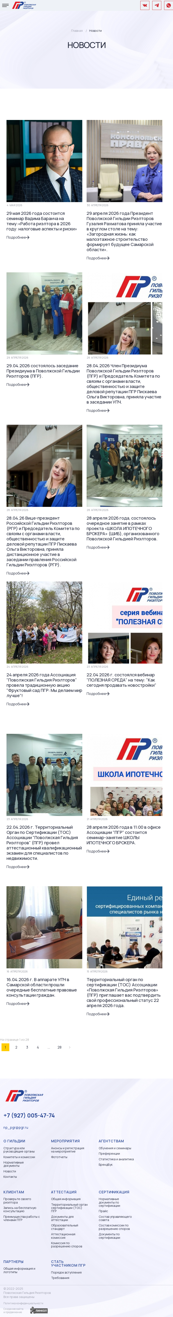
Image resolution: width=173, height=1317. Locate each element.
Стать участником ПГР (68, 1263)
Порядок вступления (66, 1272)
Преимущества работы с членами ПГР (21, 1218)
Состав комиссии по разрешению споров (114, 1227)
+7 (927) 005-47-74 (29, 1115)
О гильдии (14, 1141)
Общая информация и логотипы (19, 1270)
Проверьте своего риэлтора (17, 1200)
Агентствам (111, 1141)
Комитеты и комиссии (19, 1157)
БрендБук (106, 1164)
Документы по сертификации (109, 1235)
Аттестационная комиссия (63, 1235)
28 (59, 1047)
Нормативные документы (13, 1164)
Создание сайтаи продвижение (13, 1310)
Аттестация (64, 1192)
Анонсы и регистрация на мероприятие (67, 1149)
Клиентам (13, 1192)
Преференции (109, 1153)
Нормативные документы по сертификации (109, 1202)
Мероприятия (65, 1141)
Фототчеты (59, 1157)
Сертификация (114, 1192)
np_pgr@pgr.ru (15, 1127)
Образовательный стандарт (64, 1227)
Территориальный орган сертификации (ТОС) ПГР (69, 1208)
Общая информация (66, 1198)
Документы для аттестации (62, 1218)
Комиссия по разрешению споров (66, 1244)
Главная (77, 31)
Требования (60, 1277)
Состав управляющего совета (115, 1218)
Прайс (103, 1211)
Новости (9, 1171)
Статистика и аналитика (116, 1159)
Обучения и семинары (115, 1148)
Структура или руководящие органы (19, 1149)
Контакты (10, 1176)
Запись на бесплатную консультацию (19, 1209)
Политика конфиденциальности (23, 1303)
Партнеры (13, 1261)
